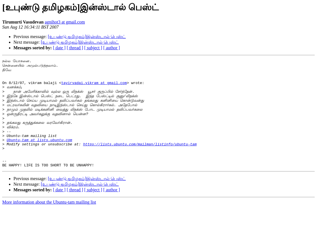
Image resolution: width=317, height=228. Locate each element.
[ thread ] (75, 47)
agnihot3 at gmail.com (65, 22)
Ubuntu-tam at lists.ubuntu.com (39, 155)
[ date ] (59, 47)
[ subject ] (93, 47)
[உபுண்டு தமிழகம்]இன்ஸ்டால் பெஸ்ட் (87, 36)
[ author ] (111, 47)
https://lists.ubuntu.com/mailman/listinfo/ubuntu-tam (140, 160)
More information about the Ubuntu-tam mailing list (49, 223)
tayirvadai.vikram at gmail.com (94, 87)
